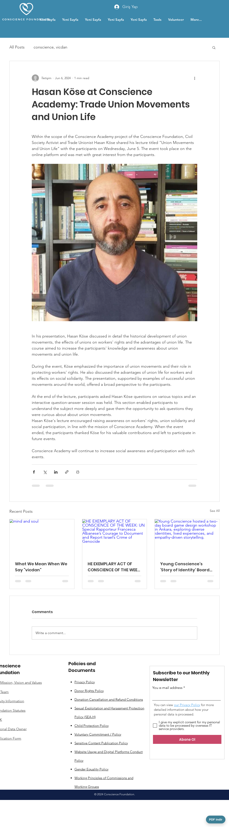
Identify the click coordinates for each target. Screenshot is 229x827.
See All (215, 511)
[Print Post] (78, 472)
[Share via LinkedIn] (56, 472)
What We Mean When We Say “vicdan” (41, 567)
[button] (214, 47)
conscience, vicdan (50, 47)
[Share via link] (67, 472)
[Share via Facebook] (34, 472)
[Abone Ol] (187, 739)
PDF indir (215, 819)
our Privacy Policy (187, 705)
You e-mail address (167, 688)
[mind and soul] (42, 537)
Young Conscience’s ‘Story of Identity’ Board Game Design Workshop (185, 567)
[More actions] (194, 78)
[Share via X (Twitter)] (45, 472)
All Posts (17, 47)
